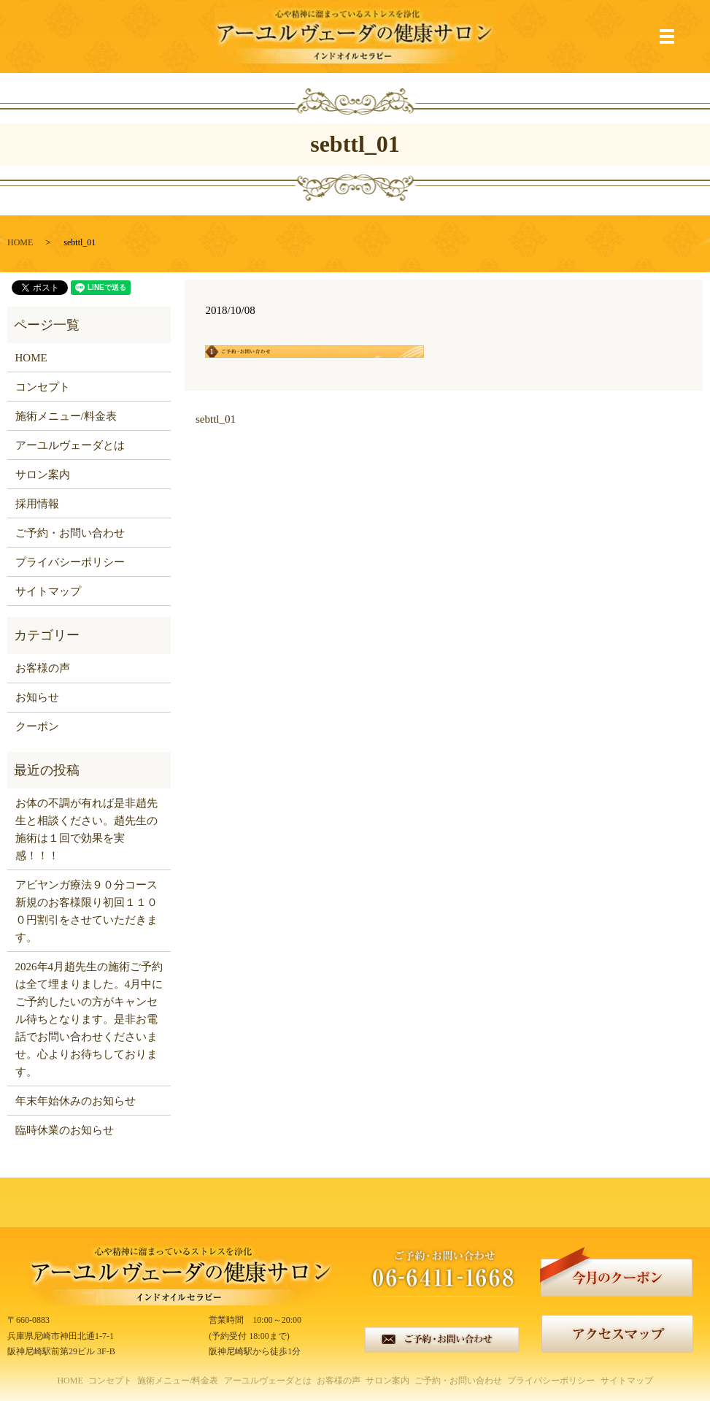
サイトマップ (48, 591)
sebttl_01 (216, 419)
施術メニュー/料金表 (66, 416)
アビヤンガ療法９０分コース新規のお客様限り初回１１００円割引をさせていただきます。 (86, 911)
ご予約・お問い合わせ (70, 533)
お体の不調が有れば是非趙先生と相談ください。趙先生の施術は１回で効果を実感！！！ (86, 829)
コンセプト (42, 387)
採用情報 (37, 504)
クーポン (37, 726)
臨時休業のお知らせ (64, 1130)
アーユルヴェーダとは (70, 445)
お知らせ (37, 697)
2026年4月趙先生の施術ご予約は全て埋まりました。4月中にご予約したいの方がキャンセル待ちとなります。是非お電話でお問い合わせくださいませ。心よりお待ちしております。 (89, 1019)
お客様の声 (42, 668)
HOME (20, 242)
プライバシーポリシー (70, 562)
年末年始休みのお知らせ (75, 1101)
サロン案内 (42, 474)
